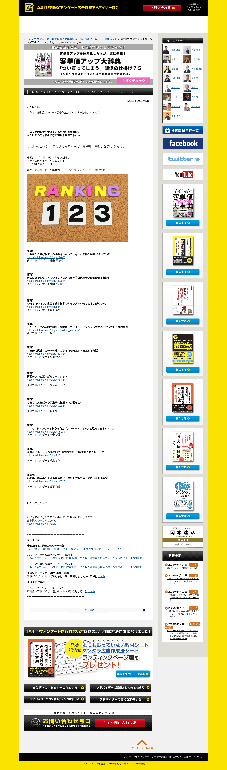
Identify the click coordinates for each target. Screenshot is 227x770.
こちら (101, 576)
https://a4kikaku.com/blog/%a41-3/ (46, 431)
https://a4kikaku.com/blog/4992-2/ (46, 405)
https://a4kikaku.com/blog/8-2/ (44, 455)
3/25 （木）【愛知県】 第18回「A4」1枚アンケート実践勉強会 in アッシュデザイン (74, 549)
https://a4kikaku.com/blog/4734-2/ (46, 379)
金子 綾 (170, 69)
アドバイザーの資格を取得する (184, 20)
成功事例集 (31, 28)
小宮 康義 (171, 78)
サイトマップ (196, 756)
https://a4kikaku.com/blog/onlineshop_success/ (53, 330)
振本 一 (170, 59)
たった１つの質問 (102, 28)
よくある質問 (125, 28)
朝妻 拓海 (191, 50)
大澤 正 (190, 88)
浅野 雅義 (171, 50)
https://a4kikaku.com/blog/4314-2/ (46, 353)
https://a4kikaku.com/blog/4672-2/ (46, 481)
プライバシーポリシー (144, 756)
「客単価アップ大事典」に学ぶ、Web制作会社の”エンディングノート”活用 (183, 597)
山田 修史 (171, 116)
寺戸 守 (190, 97)
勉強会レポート (54, 28)
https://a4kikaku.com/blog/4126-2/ (46, 257)
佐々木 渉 (191, 107)
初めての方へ (172, 28)
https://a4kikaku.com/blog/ (41, 523)
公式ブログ (196, 28)
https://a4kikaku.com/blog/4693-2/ (46, 280)
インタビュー (149, 28)
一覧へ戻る (88, 610)
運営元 (127, 756)
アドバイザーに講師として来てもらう (90, 20)
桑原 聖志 (191, 78)
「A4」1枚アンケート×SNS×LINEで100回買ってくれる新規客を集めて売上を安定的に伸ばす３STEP (84, 558)
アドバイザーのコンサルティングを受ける (137, 20)
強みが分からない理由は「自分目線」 (183, 568)
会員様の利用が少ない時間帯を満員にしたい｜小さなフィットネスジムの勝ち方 (183, 614)
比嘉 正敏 (191, 59)
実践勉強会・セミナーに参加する (42, 20)
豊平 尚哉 (171, 107)
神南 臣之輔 (192, 69)
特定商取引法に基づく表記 (172, 756)
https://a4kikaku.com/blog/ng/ (43, 306)
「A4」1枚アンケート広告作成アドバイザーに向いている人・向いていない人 (183, 581)
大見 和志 (171, 88)
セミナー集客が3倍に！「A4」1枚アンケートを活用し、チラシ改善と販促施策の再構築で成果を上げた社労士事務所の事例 (182, 635)
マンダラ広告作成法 (78, 28)
